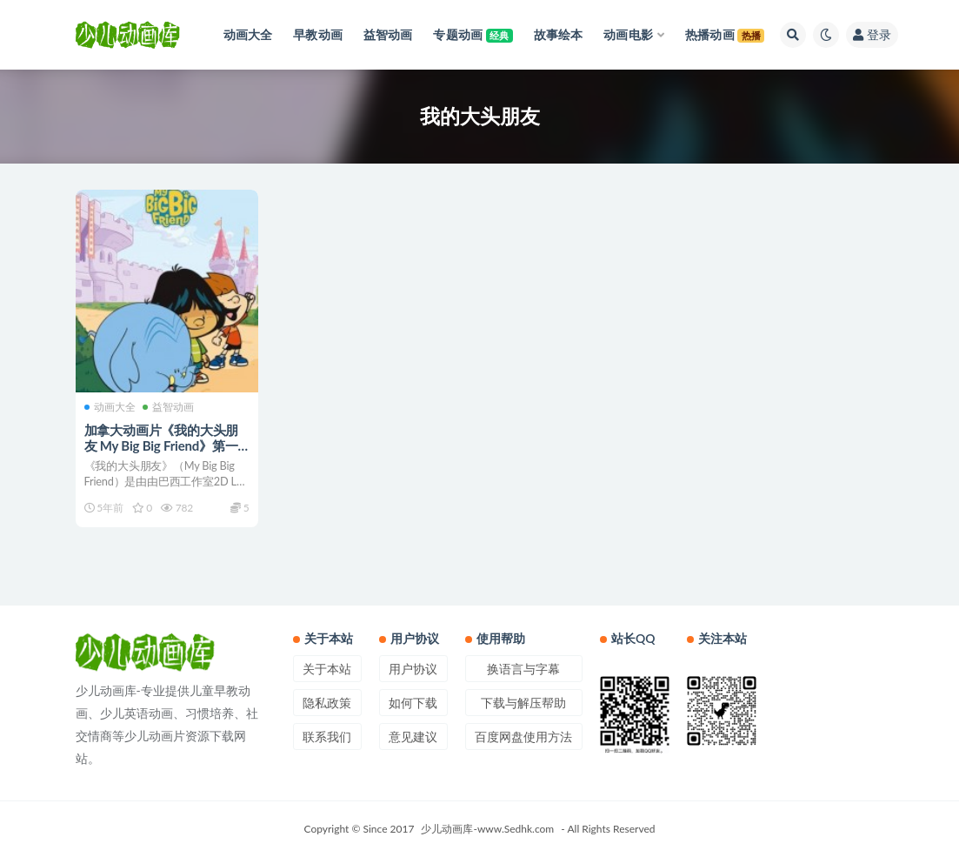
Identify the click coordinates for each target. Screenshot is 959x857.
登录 (872, 34)
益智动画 (168, 407)
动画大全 (110, 407)
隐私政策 (327, 702)
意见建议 (413, 736)
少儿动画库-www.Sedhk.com (487, 828)
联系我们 (327, 736)
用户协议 (413, 668)
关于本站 (327, 668)
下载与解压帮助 (523, 702)
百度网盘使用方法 (523, 736)
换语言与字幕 (523, 668)
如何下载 (413, 702)
